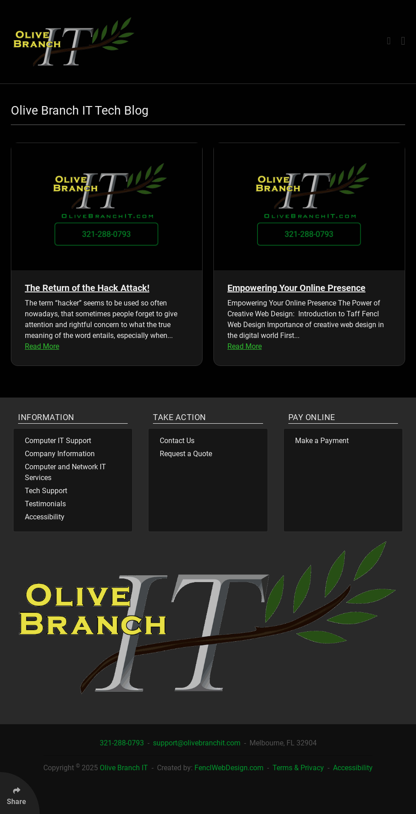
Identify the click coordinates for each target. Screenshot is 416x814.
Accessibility (45, 517)
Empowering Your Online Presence (296, 287)
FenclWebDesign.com (228, 767)
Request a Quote (186, 453)
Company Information (60, 453)
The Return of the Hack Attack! (87, 287)
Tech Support (46, 490)
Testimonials (45, 504)
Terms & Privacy (299, 767)
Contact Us (177, 440)
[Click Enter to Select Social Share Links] (20, 793)
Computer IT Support (58, 440)
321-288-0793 (123, 743)
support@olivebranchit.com (197, 743)
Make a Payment (322, 440)
